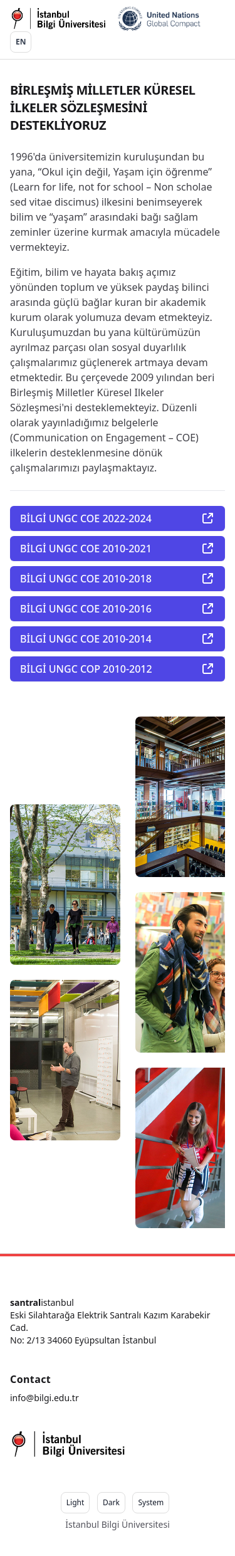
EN (21, 41)
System (151, 1502)
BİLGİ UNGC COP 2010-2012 (117, 668)
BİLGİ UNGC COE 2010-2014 (117, 638)
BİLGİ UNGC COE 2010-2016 (117, 608)
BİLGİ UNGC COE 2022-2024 (117, 518)
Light (75, 1502)
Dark (111, 1502)
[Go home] (105, 18)
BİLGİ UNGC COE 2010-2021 (117, 548)
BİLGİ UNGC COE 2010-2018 (117, 578)
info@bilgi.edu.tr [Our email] (44, 1398)
